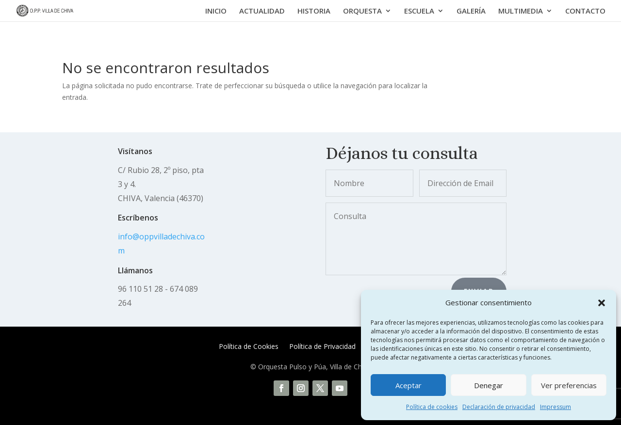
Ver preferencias (569, 385)
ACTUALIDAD (262, 11)
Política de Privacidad (322, 347)
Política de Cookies (248, 347)
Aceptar (408, 385)
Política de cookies (432, 407)
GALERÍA (471, 11)
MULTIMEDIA (520, 11)
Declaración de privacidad (498, 407)
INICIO (216, 11)
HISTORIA (313, 11)
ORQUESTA (362, 11)
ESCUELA (419, 11)
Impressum (555, 407)
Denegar (488, 385)
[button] (601, 303)
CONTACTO (585, 11)
